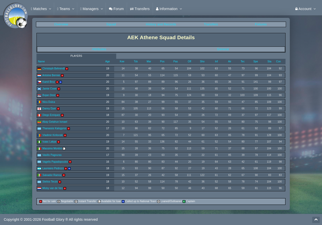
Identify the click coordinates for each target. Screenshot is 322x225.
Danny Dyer (49, 108)
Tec (242, 61)
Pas (175, 61)
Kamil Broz (49, 81)
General (223, 49)
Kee (122, 61)
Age (107, 61)
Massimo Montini (52, 148)
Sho (202, 61)
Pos (162, 61)
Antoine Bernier (51, 75)
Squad (111, 24)
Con (278, 61)
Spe (255, 61)
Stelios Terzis (50, 181)
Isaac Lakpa (49, 141)
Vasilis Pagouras (52, 155)
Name (41, 61)
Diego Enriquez (51, 115)
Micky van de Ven (53, 188)
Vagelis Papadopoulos (55, 161)
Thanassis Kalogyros (54, 128)
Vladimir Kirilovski (53, 135)
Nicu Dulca (49, 102)
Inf (216, 61)
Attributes (99, 49)
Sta (269, 61)
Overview (61, 24)
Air (229, 61)
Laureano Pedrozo (53, 168)
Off (189, 61)
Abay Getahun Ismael (54, 121)
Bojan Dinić (49, 95)
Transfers (211, 24)
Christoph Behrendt (54, 68)
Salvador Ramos (52, 175)
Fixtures (261, 24)
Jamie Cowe (50, 88)
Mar (149, 61)
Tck (136, 61)
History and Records (161, 24)
